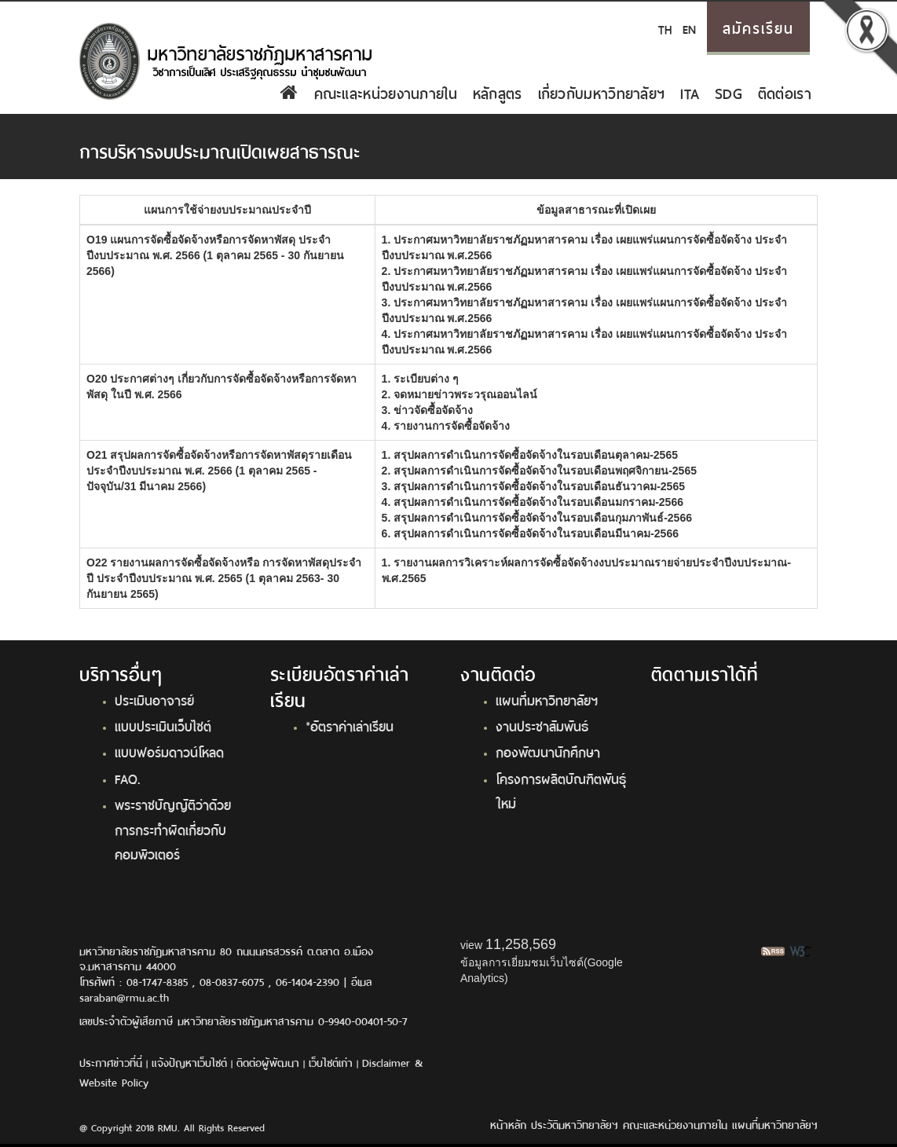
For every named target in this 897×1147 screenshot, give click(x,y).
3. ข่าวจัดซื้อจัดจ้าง (428, 410)
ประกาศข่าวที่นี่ (110, 1062)
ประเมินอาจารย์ (154, 699)
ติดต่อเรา (784, 91)
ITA (689, 91)
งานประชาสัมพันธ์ (542, 725)
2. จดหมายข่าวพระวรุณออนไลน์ (460, 394)
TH (665, 27)
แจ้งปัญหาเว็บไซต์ (189, 1062)
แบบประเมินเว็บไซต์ (163, 725)
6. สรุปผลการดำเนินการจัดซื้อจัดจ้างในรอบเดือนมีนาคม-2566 (530, 533)
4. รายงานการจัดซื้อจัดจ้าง (446, 426)
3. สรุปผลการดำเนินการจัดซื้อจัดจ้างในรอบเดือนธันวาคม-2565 (533, 486)
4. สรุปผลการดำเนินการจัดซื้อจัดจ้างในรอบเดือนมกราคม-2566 (532, 502)
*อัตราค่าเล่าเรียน (350, 725)
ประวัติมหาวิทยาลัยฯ (574, 1124)
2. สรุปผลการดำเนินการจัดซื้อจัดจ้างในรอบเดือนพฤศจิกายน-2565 (539, 470)
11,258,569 (520, 944)
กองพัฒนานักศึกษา (548, 751)
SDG (728, 91)
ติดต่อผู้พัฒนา (267, 1062)
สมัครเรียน (758, 26)
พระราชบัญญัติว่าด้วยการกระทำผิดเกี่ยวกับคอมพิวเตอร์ (173, 828)
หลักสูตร (497, 91)
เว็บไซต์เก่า (331, 1062)
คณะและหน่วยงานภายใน (385, 91)
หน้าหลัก (508, 1124)
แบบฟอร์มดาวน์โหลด (169, 751)
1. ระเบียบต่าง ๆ (420, 378)
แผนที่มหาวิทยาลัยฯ (547, 699)
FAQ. (128, 778)
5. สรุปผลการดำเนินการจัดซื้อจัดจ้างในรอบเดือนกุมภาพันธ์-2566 (537, 517)
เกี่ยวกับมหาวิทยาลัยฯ (601, 91)
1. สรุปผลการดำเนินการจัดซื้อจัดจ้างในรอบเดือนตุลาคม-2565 (530, 455)
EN (689, 27)
